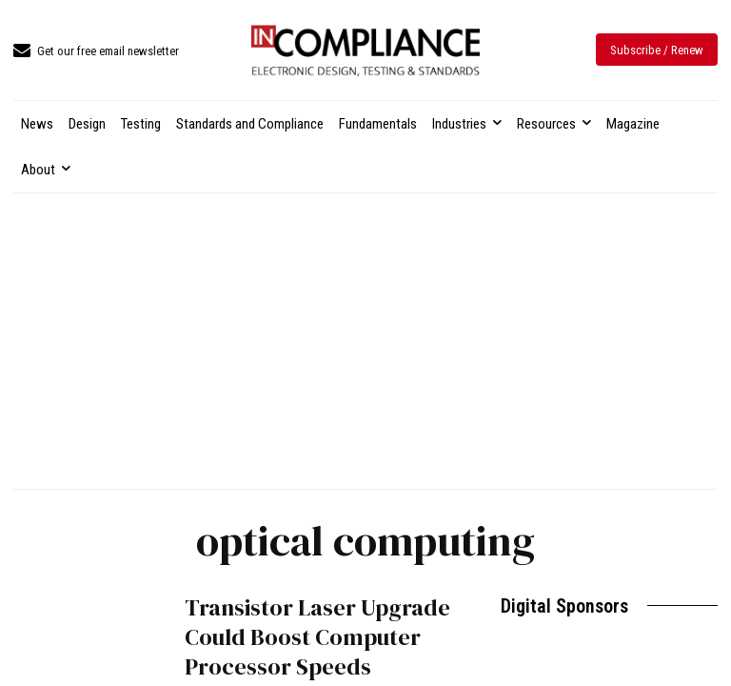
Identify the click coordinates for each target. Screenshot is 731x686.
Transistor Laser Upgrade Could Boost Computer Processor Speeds (317, 637)
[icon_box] (96, 52)
